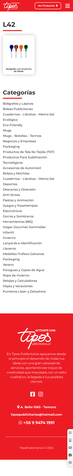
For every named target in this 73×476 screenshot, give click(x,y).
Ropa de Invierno (16, 275)
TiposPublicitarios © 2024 (37, 448)
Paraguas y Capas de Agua (23, 270)
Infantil (8, 232)
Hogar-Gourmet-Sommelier (24, 227)
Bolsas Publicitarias (18, 109)
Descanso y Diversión (19, 189)
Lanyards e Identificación (22, 243)
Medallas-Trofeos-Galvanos (23, 254)
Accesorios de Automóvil (22, 168)
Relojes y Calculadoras (20, 281)
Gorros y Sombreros (18, 216)
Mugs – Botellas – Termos (22, 136)
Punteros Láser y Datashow (24, 291)
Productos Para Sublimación (25, 157)
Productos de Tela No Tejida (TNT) (28, 152)
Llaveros (9, 248)
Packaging (11, 146)
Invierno (9, 238)
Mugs (7, 130)
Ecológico (10, 120)
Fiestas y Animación (18, 200)
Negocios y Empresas (19, 141)
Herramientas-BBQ (18, 222)
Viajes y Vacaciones (18, 286)
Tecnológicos (13, 162)
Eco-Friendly (12, 125)
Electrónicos (12, 211)
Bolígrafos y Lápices (18, 103)
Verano (8, 264)
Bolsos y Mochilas (16, 173)
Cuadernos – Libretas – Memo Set (29, 114)
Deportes (10, 184)
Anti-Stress (11, 195)
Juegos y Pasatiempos (20, 205)
